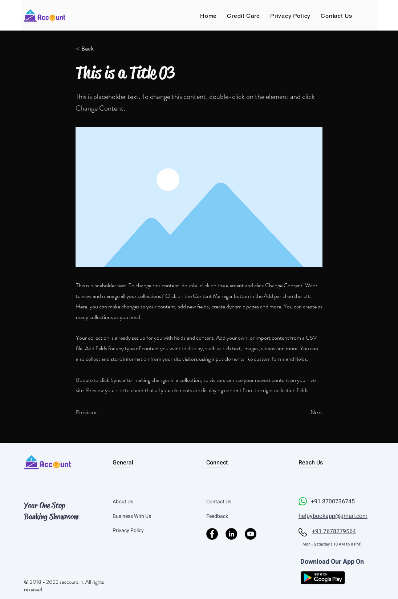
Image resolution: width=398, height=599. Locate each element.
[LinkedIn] (231, 534)
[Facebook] (212, 534)
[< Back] (100, 48)
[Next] (305, 412)
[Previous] (100, 412)
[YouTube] (250, 534)
